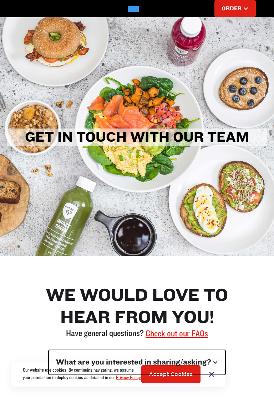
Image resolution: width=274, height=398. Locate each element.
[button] (29, 8)
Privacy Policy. (128, 378)
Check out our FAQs (177, 334)
